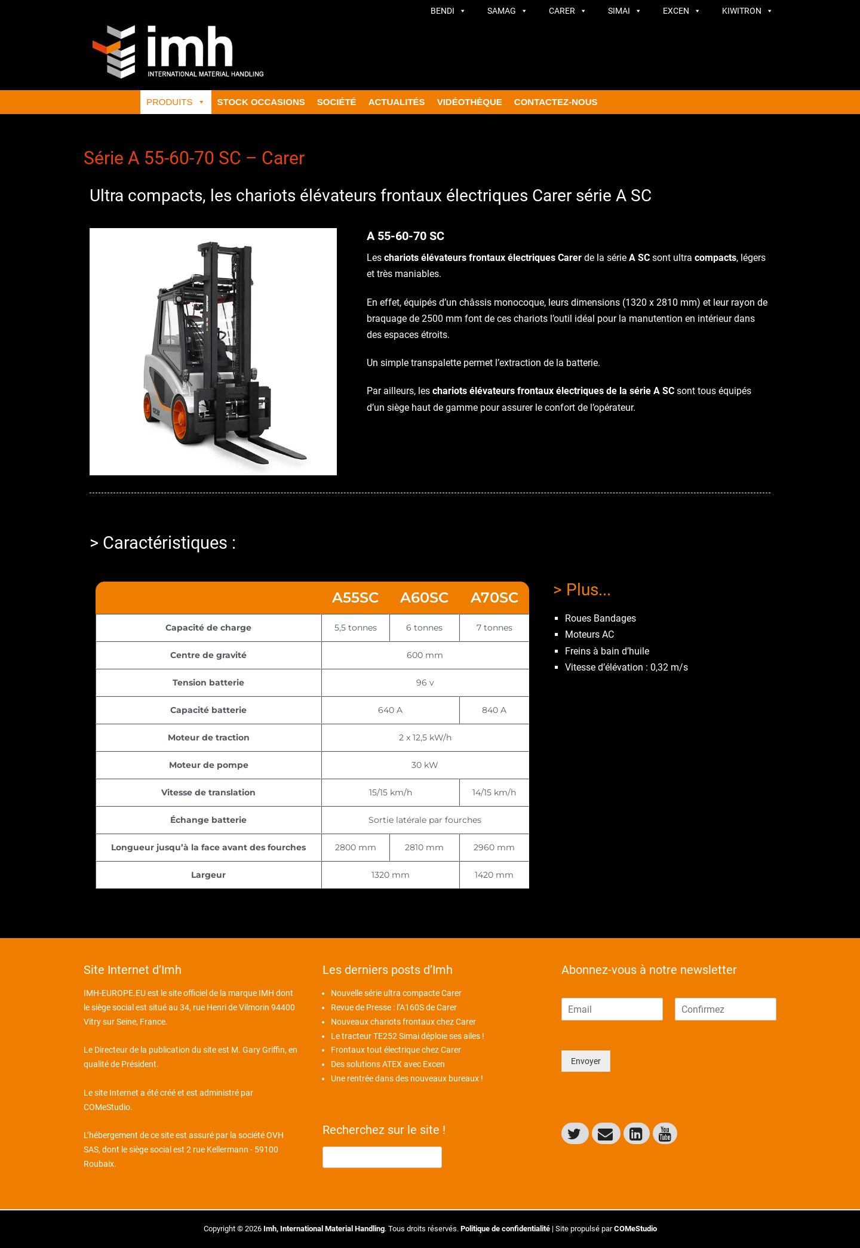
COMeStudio (107, 1107)
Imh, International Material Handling (324, 1228)
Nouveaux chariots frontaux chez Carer (403, 1021)
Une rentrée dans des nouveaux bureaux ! (407, 1078)
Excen (682, 11)
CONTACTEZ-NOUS (556, 102)
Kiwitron (747, 11)
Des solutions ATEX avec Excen (388, 1064)
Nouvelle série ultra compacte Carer (396, 993)
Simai (625, 11)
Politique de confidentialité (505, 1228)
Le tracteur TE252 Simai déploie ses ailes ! (407, 1036)
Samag (507, 11)
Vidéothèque (469, 102)
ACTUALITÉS (396, 102)
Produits (175, 102)
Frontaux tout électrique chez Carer (396, 1050)
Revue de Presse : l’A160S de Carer (394, 1007)
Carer (568, 11)
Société (337, 102)
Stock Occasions (261, 102)
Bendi (448, 11)
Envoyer (586, 1061)
